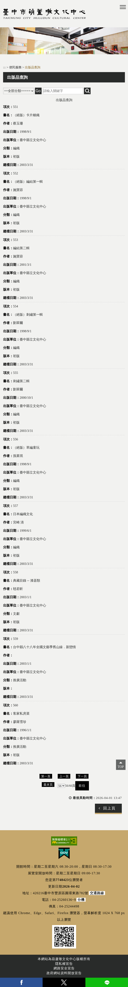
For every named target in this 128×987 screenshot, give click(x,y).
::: (4, 67)
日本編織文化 (23, 514)
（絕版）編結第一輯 (28, 181)
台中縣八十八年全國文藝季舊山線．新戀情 (44, 647)
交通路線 (97, 893)
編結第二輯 (21, 248)
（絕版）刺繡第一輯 (28, 314)
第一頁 (45, 776)
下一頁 (82, 776)
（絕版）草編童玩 (26, 447)
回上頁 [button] (109, 808)
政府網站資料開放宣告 (64, 973)
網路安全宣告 (64, 968)
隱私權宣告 (64, 963)
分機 (81, 899)
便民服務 (15, 67)
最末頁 (48, 784)
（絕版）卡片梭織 (26, 115)
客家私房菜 (21, 713)
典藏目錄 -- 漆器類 (26, 580)
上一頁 (64, 776)
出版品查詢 (32, 67)
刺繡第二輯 (21, 381)
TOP (121, 766)
